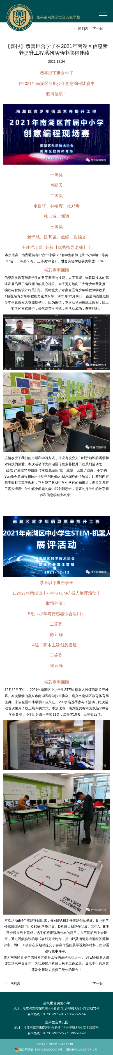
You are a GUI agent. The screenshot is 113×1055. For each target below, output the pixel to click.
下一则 (101, 29)
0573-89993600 (53, 1014)
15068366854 (76, 1014)
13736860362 (76, 1033)
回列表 (80, 29)
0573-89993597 (53, 1033)
